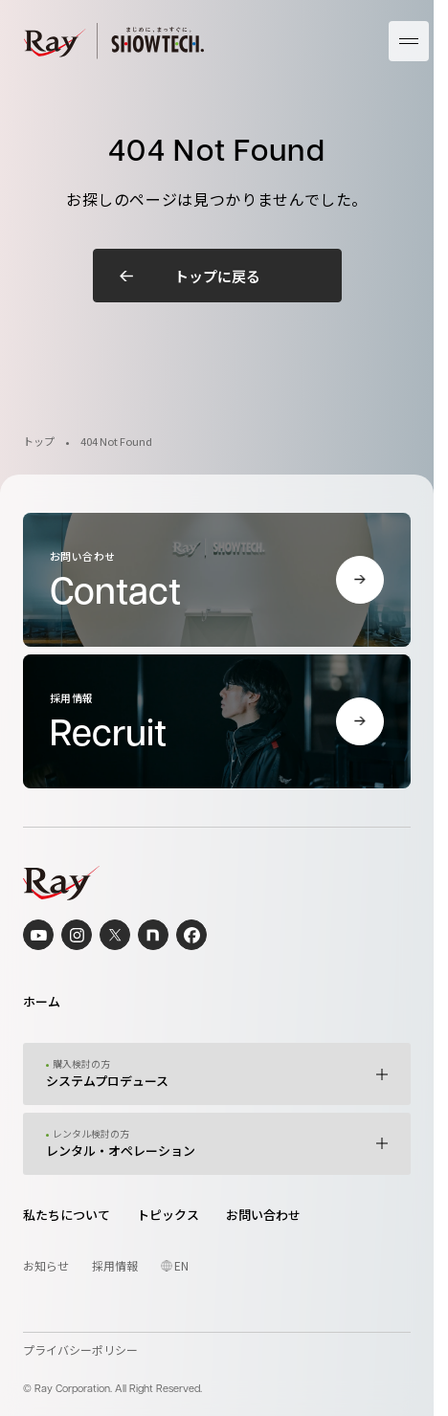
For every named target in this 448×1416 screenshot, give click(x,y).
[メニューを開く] (409, 41)
